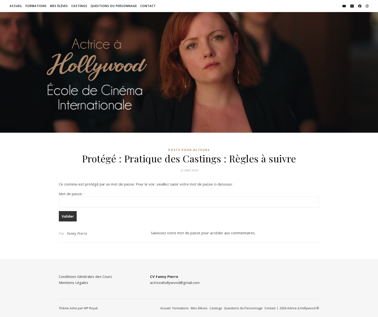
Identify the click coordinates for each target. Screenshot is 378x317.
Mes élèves (59, 6)
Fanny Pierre (77, 233)
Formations (36, 6)
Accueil (16, 6)
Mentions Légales (73, 282)
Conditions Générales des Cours (85, 276)
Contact (148, 6)
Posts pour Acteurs (189, 150)
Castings (79, 6)
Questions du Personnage (114, 6)
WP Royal (90, 308)
